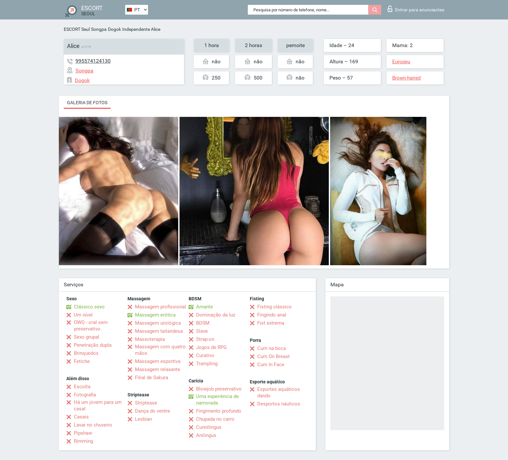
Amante (204, 307)
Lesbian (143, 419)
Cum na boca (271, 348)
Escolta (82, 387)
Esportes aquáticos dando (278, 392)
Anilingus (206, 435)
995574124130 (93, 61)
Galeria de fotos (87, 102)
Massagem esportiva (157, 361)
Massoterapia (150, 339)
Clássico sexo (89, 307)
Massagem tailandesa (159, 331)
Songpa (99, 29)
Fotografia (85, 395)
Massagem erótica (155, 315)
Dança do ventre (152, 411)
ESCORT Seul (77, 29)
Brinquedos (86, 353)
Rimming (83, 441)
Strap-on (205, 339)
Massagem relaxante (157, 369)
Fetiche (82, 361)
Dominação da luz (215, 315)
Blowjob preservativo (219, 389)
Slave (202, 331)
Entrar (416, 8)
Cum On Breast (273, 356)
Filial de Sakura (151, 377)
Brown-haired (406, 78)
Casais (81, 417)
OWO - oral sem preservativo (91, 325)
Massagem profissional (160, 307)
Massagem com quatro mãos (160, 350)
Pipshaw (83, 433)
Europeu (401, 62)
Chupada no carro (215, 419)
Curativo (205, 355)
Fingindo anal (271, 315)
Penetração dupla (93, 345)
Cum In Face (270, 364)
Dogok (114, 29)
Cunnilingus (208, 427)
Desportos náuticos (278, 404)
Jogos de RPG (211, 347)
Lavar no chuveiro (93, 425)
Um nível (83, 315)
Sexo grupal (86, 337)
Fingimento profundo (218, 411)
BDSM (202, 323)
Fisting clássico (274, 307)
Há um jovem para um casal (98, 405)
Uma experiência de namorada (217, 399)
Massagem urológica (158, 323)
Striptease (146, 403)
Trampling (207, 364)
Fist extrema (270, 323)
